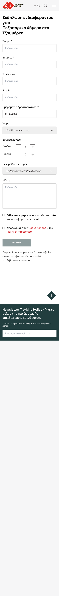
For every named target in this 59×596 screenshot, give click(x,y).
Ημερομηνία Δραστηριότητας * (21, 107)
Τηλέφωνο (9, 74)
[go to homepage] (13, 6)
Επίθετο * (8, 57)
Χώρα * (7, 123)
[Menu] (54, 5)
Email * (6, 90)
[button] (45, 5)
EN (35, 5)
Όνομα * (7, 41)
